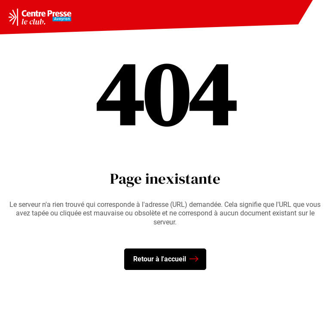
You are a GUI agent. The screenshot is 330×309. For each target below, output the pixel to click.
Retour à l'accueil (165, 259)
